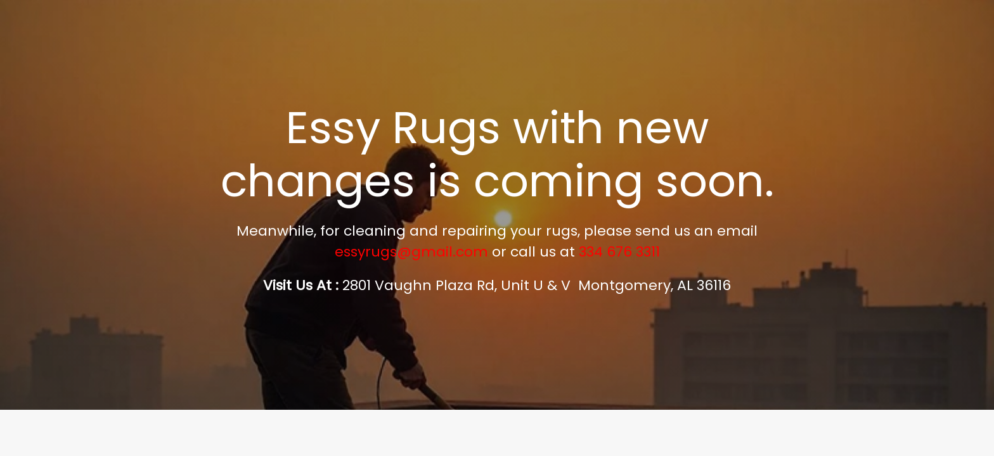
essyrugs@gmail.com (411, 252)
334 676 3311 (619, 252)
